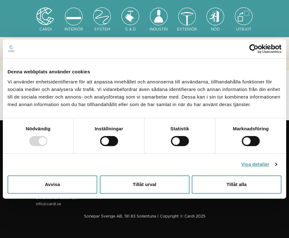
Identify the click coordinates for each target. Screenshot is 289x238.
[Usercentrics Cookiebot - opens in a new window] (253, 49)
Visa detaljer (255, 164)
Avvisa (52, 184)
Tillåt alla (237, 184)
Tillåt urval (144, 184)
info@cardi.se (48, 204)
